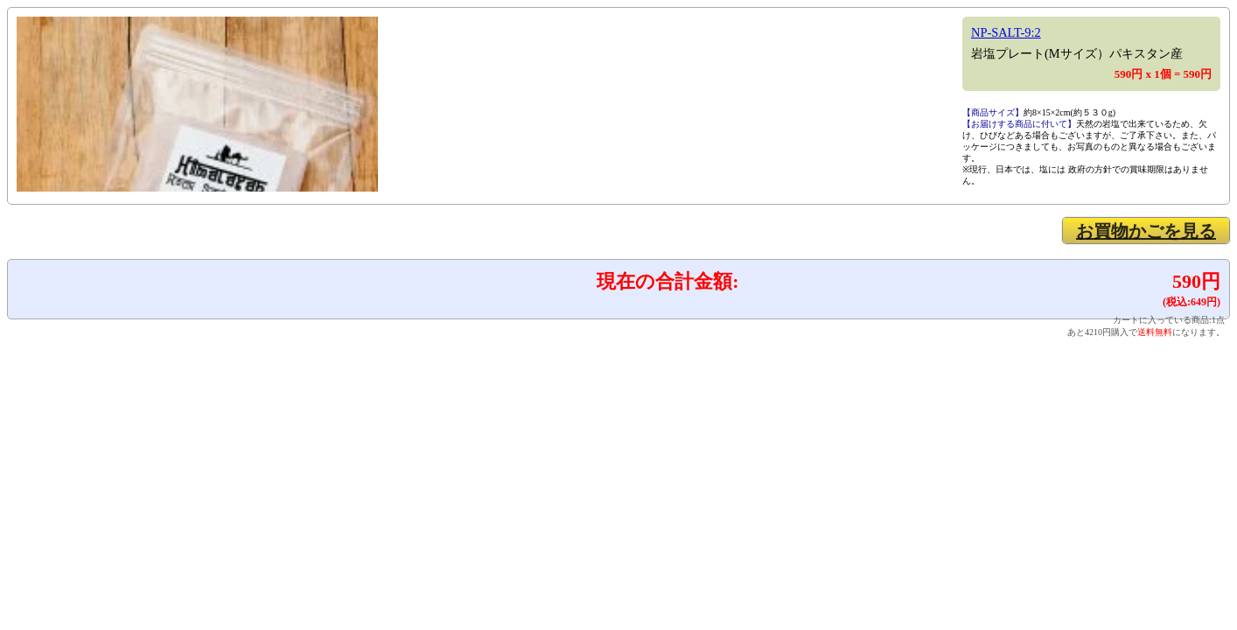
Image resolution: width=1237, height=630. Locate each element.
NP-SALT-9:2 (1006, 32)
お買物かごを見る (1146, 231)
